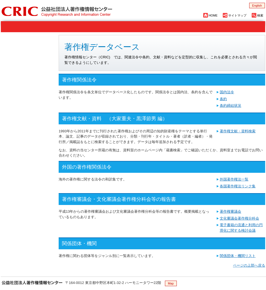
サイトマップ (237, 15)
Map (171, 283)
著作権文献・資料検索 (238, 131)
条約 (223, 99)
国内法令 (227, 92)
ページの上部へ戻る (249, 265)
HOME (213, 15)
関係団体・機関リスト (238, 256)
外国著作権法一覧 (234, 179)
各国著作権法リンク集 (238, 186)
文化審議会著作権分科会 (239, 218)
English (257, 5)
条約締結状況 (230, 105)
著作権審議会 (230, 211)
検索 (260, 15)
